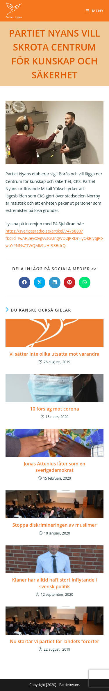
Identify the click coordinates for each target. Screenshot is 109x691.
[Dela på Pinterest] (69, 282)
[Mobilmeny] (94, 10)
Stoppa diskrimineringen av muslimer (54, 525)
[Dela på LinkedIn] (54, 282)
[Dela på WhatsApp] (84, 282)
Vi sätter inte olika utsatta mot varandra (55, 354)
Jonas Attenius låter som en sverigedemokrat (54, 466)
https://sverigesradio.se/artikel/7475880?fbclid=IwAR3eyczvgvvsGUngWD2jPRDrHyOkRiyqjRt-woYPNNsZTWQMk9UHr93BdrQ (54, 238)
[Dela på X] (39, 282)
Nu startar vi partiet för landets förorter (54, 641)
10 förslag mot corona (54, 409)
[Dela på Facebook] (24, 282)
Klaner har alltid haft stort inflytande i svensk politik (54, 583)
